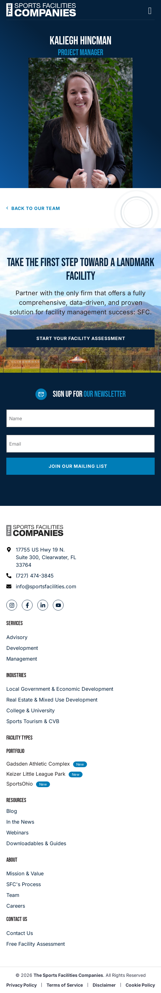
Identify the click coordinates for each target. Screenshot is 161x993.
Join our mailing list (78, 466)
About (11, 860)
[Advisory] (22, 637)
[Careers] (25, 906)
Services (14, 623)
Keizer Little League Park (35, 774)
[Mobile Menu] (150, 11)
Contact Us (16, 919)
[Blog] (36, 811)
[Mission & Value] (25, 873)
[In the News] (36, 822)
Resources (16, 800)
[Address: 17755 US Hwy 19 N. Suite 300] (41, 557)
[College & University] (80, 710)
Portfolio (15, 751)
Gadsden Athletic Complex (38, 764)
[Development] (22, 648)
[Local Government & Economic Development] (80, 689)
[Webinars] (36, 832)
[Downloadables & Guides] (36, 843)
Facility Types (19, 738)
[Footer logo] (34, 530)
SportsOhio (19, 784)
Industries (16, 675)
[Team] (25, 895)
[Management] (22, 659)
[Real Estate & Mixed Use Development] (80, 699)
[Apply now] (80, 338)
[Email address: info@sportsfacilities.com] (41, 586)
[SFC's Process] (25, 884)
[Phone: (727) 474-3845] (41, 575)
